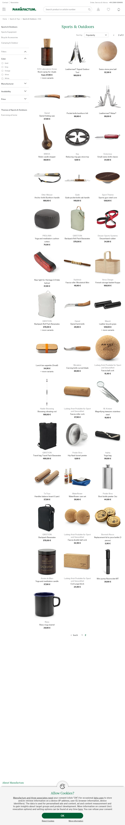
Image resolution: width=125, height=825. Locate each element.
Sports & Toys (15, 19)
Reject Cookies (48, 821)
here (80, 809)
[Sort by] (96, 35)
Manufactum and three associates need (33, 797)
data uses (99, 797)
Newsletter (15, 2)
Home (5, 19)
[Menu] (4, 9)
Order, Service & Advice (106, 2)
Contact (5, 2)
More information (76, 821)
